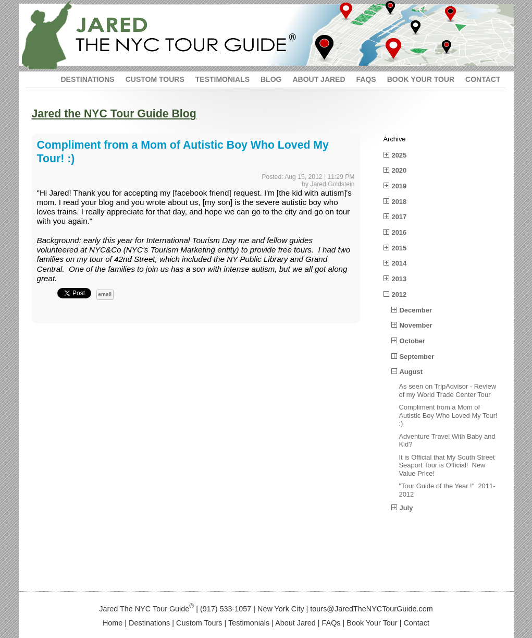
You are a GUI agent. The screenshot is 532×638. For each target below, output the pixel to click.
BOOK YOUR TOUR (420, 79)
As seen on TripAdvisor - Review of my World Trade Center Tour (448, 390)
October (412, 341)
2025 (399, 155)
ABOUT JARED (318, 79)
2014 (399, 263)
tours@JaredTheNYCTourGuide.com (371, 609)
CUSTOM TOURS (155, 79)
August (411, 372)
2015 (399, 248)
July (406, 508)
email (105, 294)
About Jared (295, 623)
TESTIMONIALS (222, 79)
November (416, 325)
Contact (416, 623)
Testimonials (248, 623)
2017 (399, 217)
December (416, 310)
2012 (399, 294)
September (417, 356)
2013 (399, 279)
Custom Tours (199, 623)
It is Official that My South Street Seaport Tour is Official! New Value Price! (447, 465)
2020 (399, 170)
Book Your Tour (372, 623)
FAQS (366, 79)
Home (112, 623)
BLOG (271, 79)
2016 (399, 232)
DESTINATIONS (88, 79)
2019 (399, 186)
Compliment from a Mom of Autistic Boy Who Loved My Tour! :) (449, 415)
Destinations (149, 623)
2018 (399, 202)
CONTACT (482, 79)
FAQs (331, 623)
